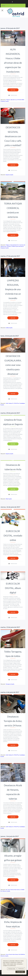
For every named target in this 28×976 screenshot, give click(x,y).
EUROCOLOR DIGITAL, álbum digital (13, 588)
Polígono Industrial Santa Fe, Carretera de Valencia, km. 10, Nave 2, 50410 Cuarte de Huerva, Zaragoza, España (13, 246)
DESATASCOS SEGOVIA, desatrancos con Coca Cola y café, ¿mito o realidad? (12, 136)
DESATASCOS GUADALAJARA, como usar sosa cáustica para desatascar (12, 365)
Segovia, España (9, 174)
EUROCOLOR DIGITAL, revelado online (13, 535)
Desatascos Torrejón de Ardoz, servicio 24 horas (13, 721)
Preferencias (21, 968)
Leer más (13, 90)
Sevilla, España (9, 327)
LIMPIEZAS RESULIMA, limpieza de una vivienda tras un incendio (13, 289)
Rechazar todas (11, 968)
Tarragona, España (10, 684)
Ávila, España (9, 498)
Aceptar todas (20, 971)
